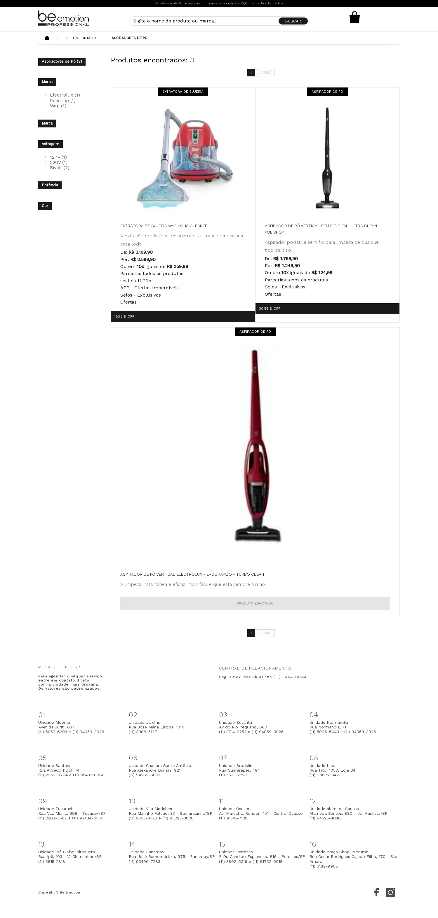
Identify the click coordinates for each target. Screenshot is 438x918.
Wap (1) (58, 105)
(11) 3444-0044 (290, 677)
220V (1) (58, 162)
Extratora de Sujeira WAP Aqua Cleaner (164, 225)
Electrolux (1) (65, 95)
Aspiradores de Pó (129, 38)
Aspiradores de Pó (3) (62, 61)
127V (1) (58, 157)
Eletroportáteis (82, 38)
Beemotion (47, 38)
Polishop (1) (63, 100)
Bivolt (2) (59, 167)
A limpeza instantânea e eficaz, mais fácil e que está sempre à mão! (193, 584)
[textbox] (219, 21)
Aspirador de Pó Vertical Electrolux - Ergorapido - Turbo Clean (192, 574)
